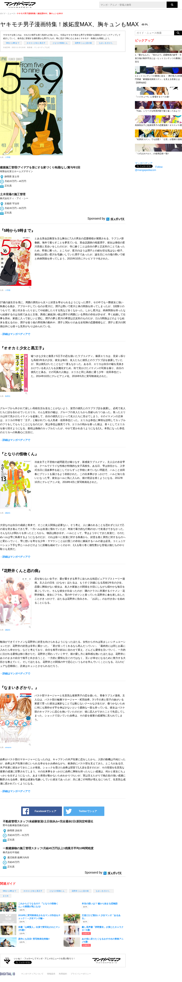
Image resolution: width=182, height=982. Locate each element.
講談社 (7, 513)
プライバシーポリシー (81, 974)
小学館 (7, 157)
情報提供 (51, 974)
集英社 (7, 396)
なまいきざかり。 (106, 43)
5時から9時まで (12, 43)
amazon (8, 747)
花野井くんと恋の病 (83, 43)
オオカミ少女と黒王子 (36, 43)
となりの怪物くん (60, 43)
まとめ (5, 896)
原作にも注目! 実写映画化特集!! (34, 939)
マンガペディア (144, 163)
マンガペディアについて (32, 974)
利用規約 (63, 974)
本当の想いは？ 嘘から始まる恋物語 (100, 903)
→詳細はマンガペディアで (15, 334)
